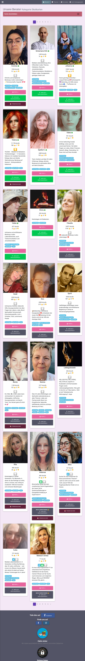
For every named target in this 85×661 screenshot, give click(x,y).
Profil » (15, 92)
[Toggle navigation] (78, 14)
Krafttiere (35, 412)
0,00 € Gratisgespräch (15, 98)
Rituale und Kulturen (10, 87)
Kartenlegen (15, 85)
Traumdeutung (70, 160)
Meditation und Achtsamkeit (39, 81)
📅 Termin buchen (15, 104)
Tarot (75, 89)
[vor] (50, 22)
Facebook (48, 615)
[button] (5, 45)
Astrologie (7, 85)
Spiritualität (19, 87)
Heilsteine (41, 410)
